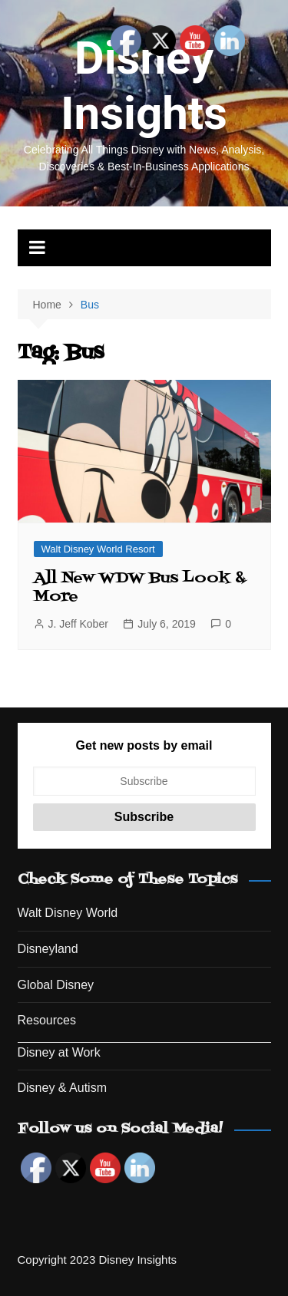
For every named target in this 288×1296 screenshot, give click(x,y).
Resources (47, 1020)
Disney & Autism (62, 1087)
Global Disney (56, 984)
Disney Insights (144, 85)
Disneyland (48, 948)
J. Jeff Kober (78, 624)
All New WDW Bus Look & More (140, 587)
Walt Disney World (68, 912)
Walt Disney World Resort (98, 549)
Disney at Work (59, 1052)
